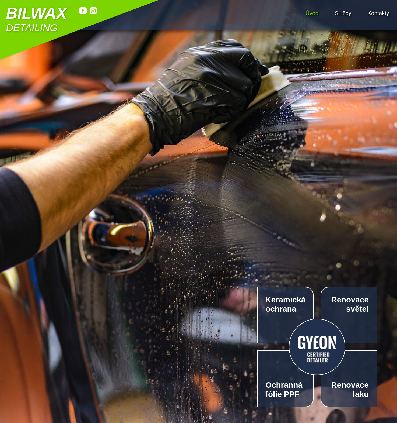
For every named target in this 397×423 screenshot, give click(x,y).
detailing (36, 18)
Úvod (311, 13)
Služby (343, 13)
